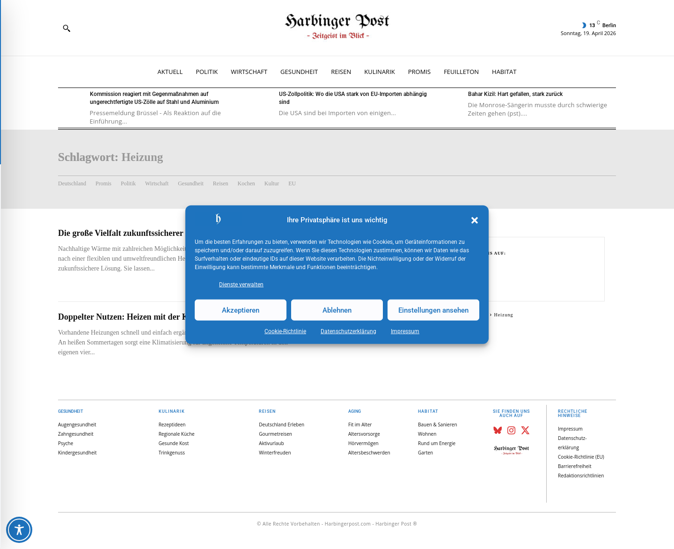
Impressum (405, 331)
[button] (474, 220)
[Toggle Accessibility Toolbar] (19, 530)
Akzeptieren (240, 310)
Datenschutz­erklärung (348, 331)
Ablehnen (337, 310)
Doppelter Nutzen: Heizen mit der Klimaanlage (143, 317)
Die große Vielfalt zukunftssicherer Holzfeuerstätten (151, 233)
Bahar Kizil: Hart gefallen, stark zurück (515, 94)
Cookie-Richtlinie (285, 331)
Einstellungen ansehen (433, 310)
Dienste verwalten (241, 284)
